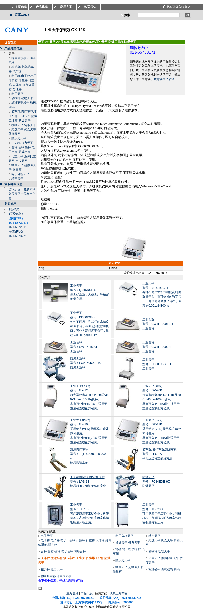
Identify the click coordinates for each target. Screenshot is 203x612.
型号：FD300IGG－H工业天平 (156, 364)
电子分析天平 (20, 174)
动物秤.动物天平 (22, 98)
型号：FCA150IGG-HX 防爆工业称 (85, 363)
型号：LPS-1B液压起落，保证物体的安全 (88, 481)
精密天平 (17, 178)
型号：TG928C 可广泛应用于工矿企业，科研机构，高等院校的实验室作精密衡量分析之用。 (161, 513)
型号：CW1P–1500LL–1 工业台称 (86, 347)
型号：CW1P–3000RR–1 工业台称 (159, 347)
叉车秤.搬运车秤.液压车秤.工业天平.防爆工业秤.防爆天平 (23, 116)
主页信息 (72, 593)
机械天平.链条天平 (23, 125)
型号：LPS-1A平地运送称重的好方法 (159, 454)
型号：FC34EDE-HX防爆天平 (156, 481)
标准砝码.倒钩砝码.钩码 (164, 569)
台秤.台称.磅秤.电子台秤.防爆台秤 (63, 551)
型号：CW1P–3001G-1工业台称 (157, 324)
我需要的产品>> (164, 79)
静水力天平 (18, 138)
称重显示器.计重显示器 (56, 576)
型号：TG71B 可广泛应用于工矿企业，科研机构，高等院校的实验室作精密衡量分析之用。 (89, 513)
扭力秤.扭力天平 (22, 143)
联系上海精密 (118, 593)
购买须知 (15, 209)
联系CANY (22, 15)
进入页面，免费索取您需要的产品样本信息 (22, 194)
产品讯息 (87, 593)
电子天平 (17, 94)
